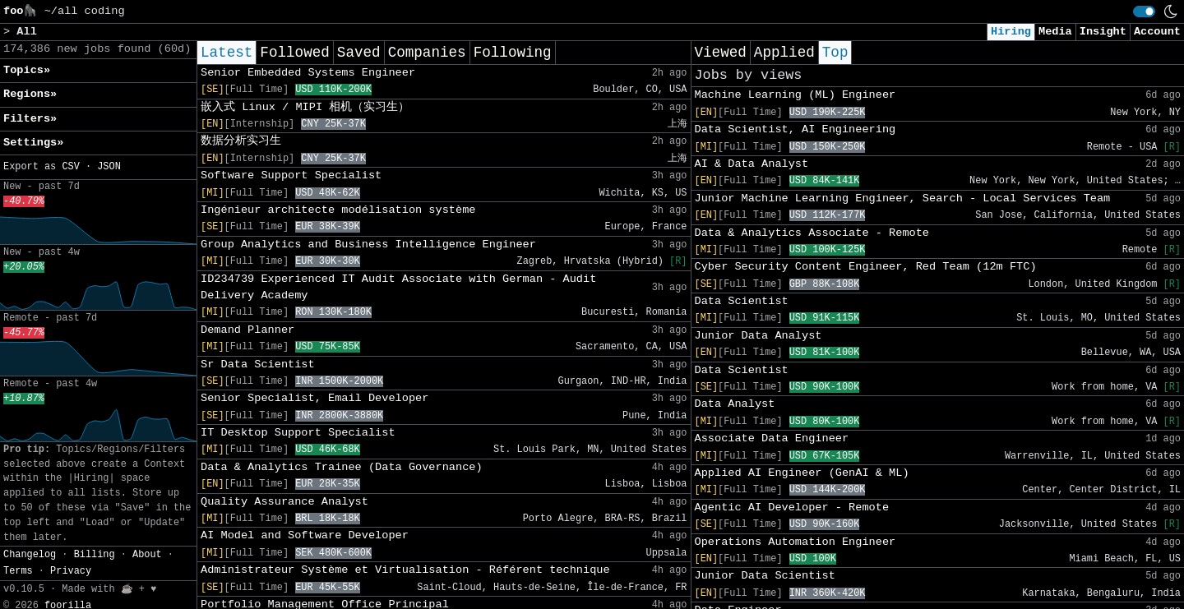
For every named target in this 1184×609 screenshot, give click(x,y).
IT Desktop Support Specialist (298, 433)
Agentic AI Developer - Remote (792, 507)
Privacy (70, 571)
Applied (784, 52)
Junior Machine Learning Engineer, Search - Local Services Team (903, 198)
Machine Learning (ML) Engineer (795, 95)
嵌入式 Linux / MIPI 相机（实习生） (305, 107)
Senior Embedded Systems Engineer (308, 73)
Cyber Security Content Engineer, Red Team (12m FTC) (866, 267)
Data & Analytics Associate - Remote (812, 233)
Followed (294, 52)
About (147, 555)
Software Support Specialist (291, 175)
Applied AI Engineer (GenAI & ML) (802, 473)
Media (1055, 31)
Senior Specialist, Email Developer (314, 398)
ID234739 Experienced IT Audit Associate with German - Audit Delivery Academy (398, 287)
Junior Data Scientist (765, 576)
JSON (109, 167)
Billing (94, 555)
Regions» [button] (30, 94)
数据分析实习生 (241, 141)
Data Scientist (742, 301)
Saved (359, 52)
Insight (1103, 31)
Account (1157, 31)
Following (513, 52)
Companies (427, 52)
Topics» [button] (26, 70)
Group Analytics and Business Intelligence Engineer (368, 244)
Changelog (29, 555)
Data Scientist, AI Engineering (795, 129)
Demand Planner (247, 330)
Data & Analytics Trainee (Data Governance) (342, 467)
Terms (18, 571)
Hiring (1011, 31)
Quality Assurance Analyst (284, 502)
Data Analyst (735, 404)
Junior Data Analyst (758, 336)
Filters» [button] (30, 119)
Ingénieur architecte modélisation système (338, 210)
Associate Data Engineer (772, 438)
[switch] (1144, 11)
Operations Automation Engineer (795, 542)
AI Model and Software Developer (305, 535)
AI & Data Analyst (752, 164)
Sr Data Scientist (258, 364)
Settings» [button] (33, 142)
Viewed (721, 52)
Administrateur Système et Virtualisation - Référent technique (405, 570)
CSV (70, 167)
